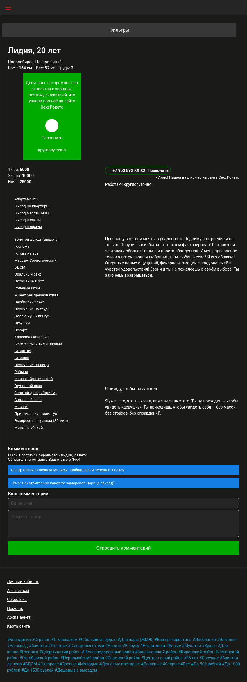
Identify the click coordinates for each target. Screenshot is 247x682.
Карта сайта (18, 626)
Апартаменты (26, 199)
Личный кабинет (23, 581)
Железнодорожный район (109, 651)
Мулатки (193, 645)
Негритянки (154, 645)
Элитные (228, 639)
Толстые (59, 645)
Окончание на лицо (31, 365)
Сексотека (17, 599)
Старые (172, 664)
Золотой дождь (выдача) (36, 239)
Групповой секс (28, 386)
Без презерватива (174, 639)
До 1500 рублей (39, 670)
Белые (175, 645)
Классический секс (31, 337)
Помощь (15, 608)
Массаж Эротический (33, 379)
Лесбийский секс (29, 302)
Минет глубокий (28, 427)
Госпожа (21, 246)
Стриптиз (22, 351)
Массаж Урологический (35, 260)
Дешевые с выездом (77, 670)
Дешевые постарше (121, 664)
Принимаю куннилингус (35, 413)
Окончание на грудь (31, 309)
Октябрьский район (41, 658)
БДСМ (19, 267)
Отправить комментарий (123, 548)
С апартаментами (87, 645)
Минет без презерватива (36, 295)
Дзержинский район (61, 651)
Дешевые (152, 664)
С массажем (66, 639)
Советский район (124, 658)
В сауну (132, 645)
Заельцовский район (157, 651)
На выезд (19, 645)
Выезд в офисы (28, 227)
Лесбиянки (205, 639)
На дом (114, 645)
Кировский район (197, 651)
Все (186, 664)
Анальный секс (27, 399)
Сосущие (210, 658)
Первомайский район (83, 658)
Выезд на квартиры (31, 206)
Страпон (21, 358)
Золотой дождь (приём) (35, 393)
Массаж (21, 406)
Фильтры (172, 30)
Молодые (89, 664)
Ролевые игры (27, 288)
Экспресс (49, 664)
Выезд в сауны (27, 220)
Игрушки (22, 323)
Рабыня (21, 372)
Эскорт (20, 330)
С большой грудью (99, 639)
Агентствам (18, 590)
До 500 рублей (207, 664)
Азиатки (39, 645)
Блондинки (20, 639)
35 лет (192, 658)
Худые (211, 645)
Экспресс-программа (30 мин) (41, 420)
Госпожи (30, 651)
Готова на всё (26, 253)
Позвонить (158, 170)
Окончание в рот (29, 281)
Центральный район (163, 658)
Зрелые (69, 664)
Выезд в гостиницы (31, 213)
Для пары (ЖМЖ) (136, 639)
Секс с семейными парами (38, 344)
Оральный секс (28, 274)
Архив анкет (19, 617)
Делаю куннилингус (32, 316)
